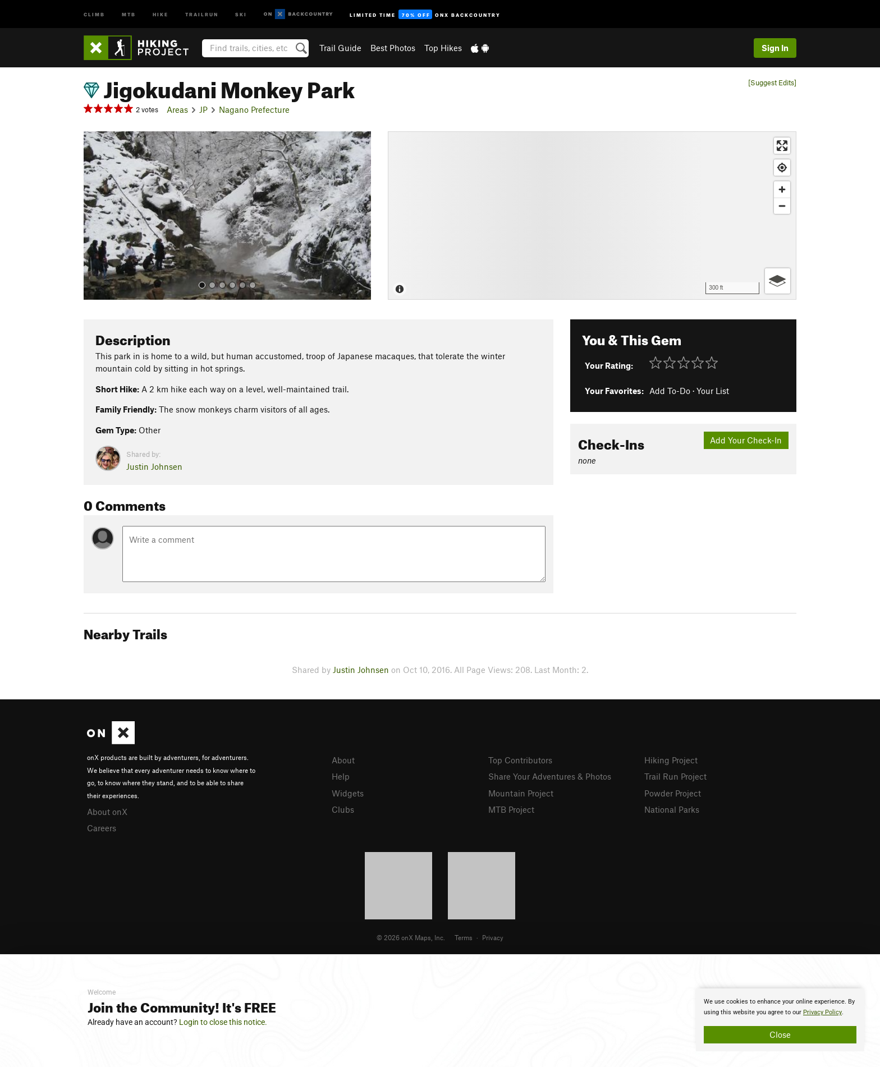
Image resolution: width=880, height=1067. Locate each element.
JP (203, 109)
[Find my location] (782, 167)
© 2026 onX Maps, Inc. (411, 937)
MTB (129, 13)
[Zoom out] (782, 206)
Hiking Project (671, 760)
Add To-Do (669, 391)
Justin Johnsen (154, 466)
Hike (160, 13)
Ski (241, 13)
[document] (780, 1019)
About (343, 760)
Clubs (343, 809)
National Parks (671, 809)
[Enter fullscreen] (782, 146)
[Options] (777, 281)
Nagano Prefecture (254, 109)
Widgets (348, 793)
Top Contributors (520, 760)
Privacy (492, 937)
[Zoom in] (782, 189)
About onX (107, 812)
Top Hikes (443, 48)
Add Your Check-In (746, 440)
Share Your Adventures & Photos (549, 776)
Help (341, 776)
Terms (464, 937)
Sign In (775, 48)
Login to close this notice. (223, 1022)
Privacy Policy (822, 1012)
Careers (101, 828)
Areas (177, 109)
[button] (95, 215)
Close (780, 1034)
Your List (712, 391)
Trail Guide (340, 48)
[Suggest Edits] (772, 82)
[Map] (592, 215)
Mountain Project (520, 793)
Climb (94, 13)
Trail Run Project (675, 776)
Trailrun (201, 13)
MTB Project (511, 809)
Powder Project (672, 793)
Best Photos (392, 48)
